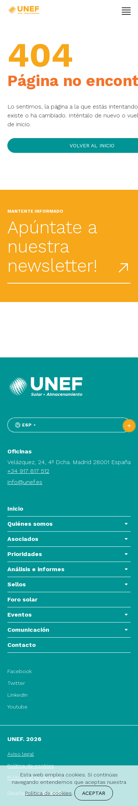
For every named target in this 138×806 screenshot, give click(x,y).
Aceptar (93, 793)
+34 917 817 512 (28, 470)
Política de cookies (48, 793)
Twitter (16, 683)
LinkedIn (17, 695)
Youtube (17, 707)
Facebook (19, 671)
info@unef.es (24, 482)
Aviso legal (20, 754)
